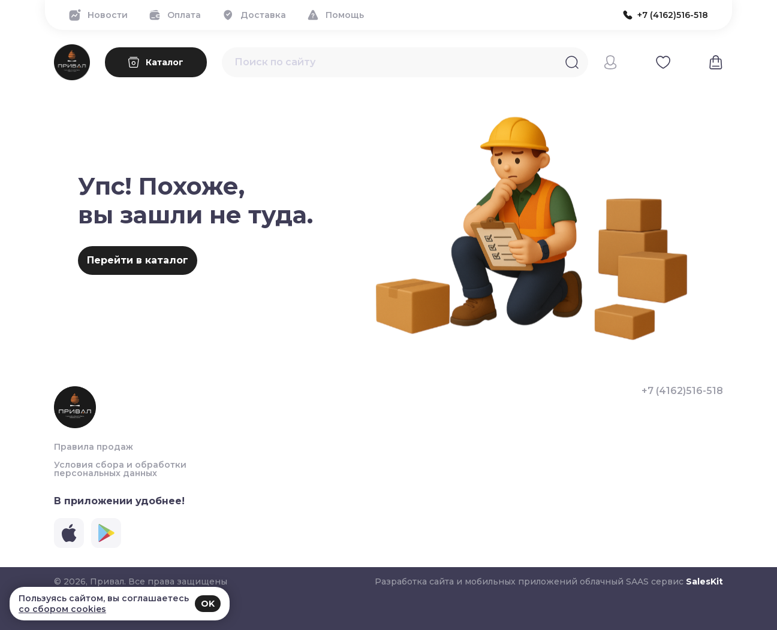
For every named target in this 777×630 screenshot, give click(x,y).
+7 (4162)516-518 (682, 391)
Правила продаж (93, 447)
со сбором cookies (62, 609)
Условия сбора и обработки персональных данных (120, 469)
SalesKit (704, 581)
